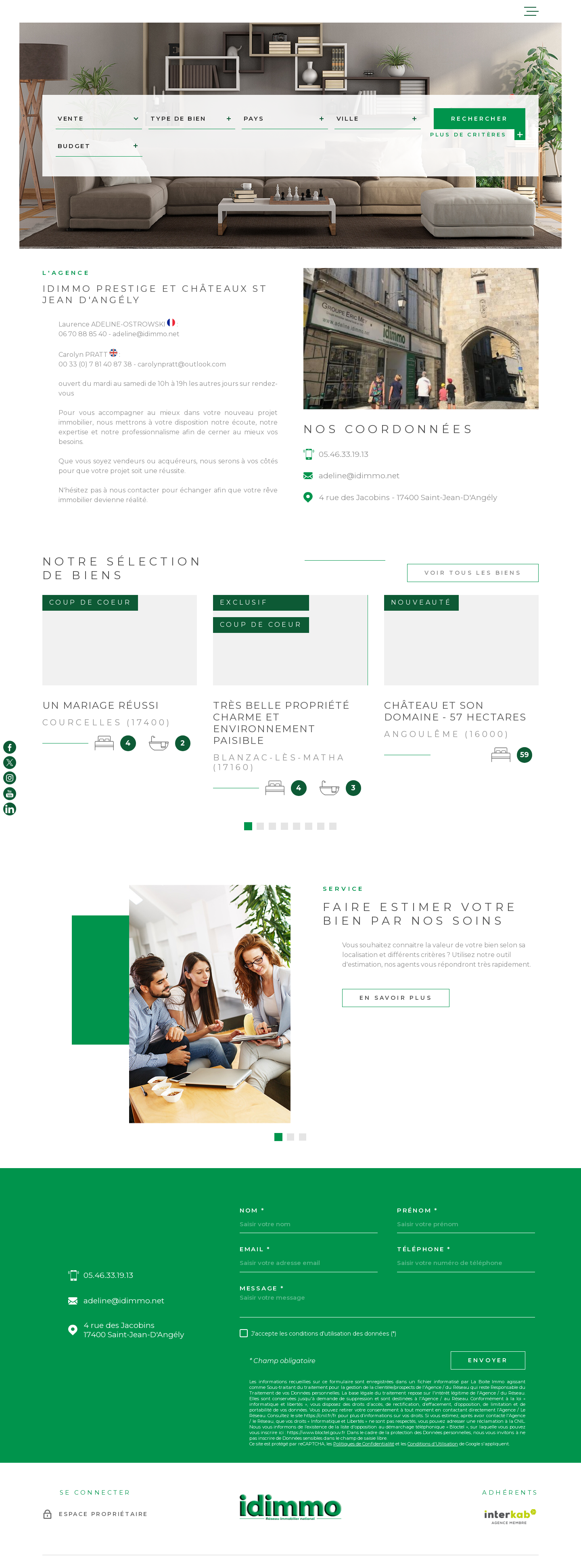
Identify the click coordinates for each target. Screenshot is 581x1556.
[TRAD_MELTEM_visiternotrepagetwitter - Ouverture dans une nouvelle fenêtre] (9, 762)
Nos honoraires (280, 1517)
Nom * (252, 1156)
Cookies (453, 1517)
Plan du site (317, 1517)
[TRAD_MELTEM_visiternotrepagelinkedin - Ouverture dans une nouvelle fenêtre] (9, 808)
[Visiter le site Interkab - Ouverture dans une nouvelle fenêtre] (510, 1461)
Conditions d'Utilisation (433, 1389)
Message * (262, 1234)
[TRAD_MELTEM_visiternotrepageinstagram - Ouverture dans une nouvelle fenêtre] (9, 778)
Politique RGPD (420, 1517)
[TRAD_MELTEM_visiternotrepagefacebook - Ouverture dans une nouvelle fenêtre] (9, 747)
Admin (389, 1517)
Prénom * (417, 1156)
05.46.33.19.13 (343, 471)
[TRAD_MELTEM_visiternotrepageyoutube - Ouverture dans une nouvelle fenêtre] (9, 793)
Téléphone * (424, 1195)
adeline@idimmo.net (359, 493)
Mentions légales (356, 1517)
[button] (278, 1083)
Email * (255, 1195)
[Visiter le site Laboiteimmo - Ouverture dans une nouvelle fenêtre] (70, 1517)
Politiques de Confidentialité (363, 1389)
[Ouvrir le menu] (531, 11)
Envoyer (488, 1305)
